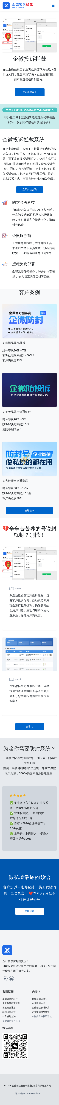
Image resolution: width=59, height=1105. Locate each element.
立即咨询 (29, 510)
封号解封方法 (9, 1016)
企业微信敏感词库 (41, 1007)
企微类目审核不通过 (42, 1016)
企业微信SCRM (39, 998)
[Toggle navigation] (53, 5)
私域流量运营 (9, 1012)
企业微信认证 (38, 1003)
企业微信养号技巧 (11, 1021)
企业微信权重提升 (11, 1003)
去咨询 (29, 726)
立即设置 (29, 911)
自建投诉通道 (9, 1007)
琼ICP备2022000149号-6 (27, 1093)
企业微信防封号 (10, 998)
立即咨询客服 (29, 92)
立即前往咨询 (29, 189)
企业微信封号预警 (41, 1012)
